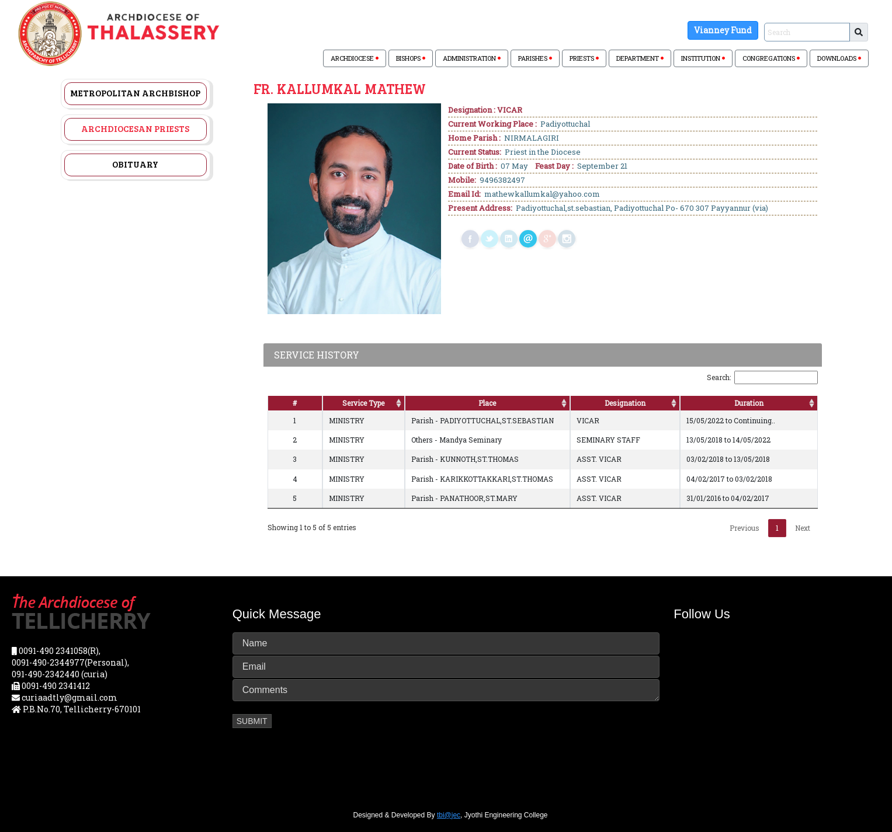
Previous (744, 527)
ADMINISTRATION (472, 58)
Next (802, 527)
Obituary (135, 164)
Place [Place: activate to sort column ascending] (487, 403)
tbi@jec (448, 815)
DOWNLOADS (839, 58)
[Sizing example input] (807, 32)
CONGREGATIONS (771, 58)
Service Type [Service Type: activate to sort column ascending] (363, 403)
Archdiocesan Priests (135, 128)
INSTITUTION (703, 58)
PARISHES (535, 58)
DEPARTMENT (640, 58)
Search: (762, 377)
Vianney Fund (723, 30)
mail (528, 239)
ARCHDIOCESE (355, 58)
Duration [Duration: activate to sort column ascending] (748, 403)
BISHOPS (410, 58)
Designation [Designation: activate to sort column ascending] (625, 403)
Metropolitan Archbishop (135, 93)
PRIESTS (584, 58)
